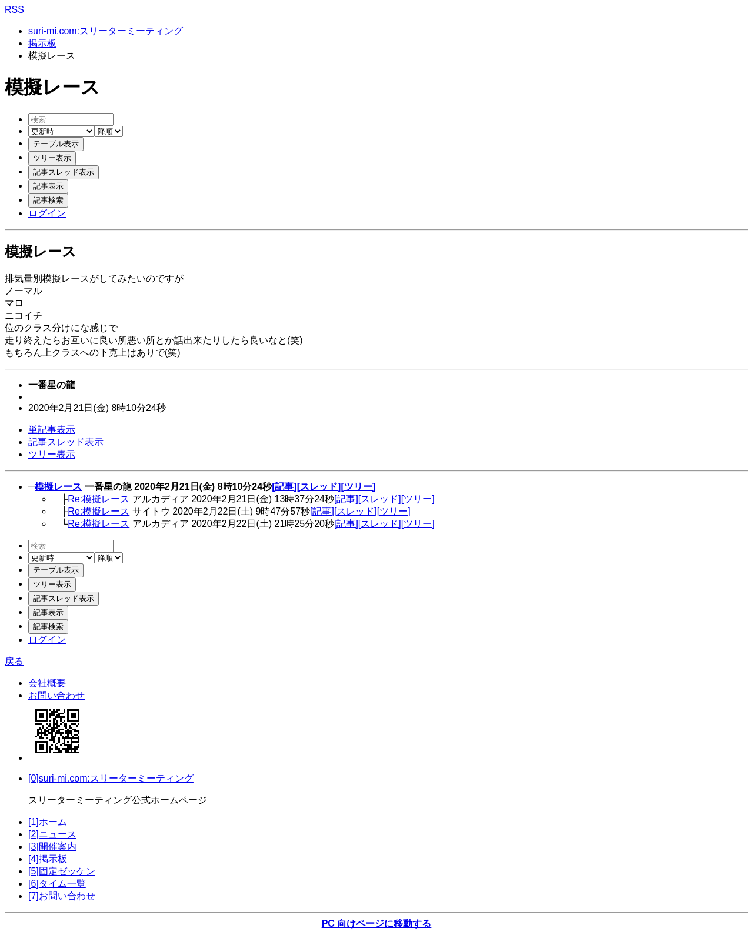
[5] (61, 871)
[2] (52, 834)
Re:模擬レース (98, 499)
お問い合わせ (56, 695)
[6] (57, 884)
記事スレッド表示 (66, 442)
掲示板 (42, 43)
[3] (52, 846)
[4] (47, 859)
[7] (61, 896)
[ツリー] (358, 487)
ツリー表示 (51, 454)
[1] (47, 822)
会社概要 (47, 683)
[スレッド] (319, 487)
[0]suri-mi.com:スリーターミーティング (111, 778)
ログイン (47, 213)
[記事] (284, 487)
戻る (14, 661)
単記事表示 (51, 430)
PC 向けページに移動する (377, 924)
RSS (14, 10)
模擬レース (58, 487)
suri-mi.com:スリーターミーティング (105, 31)
